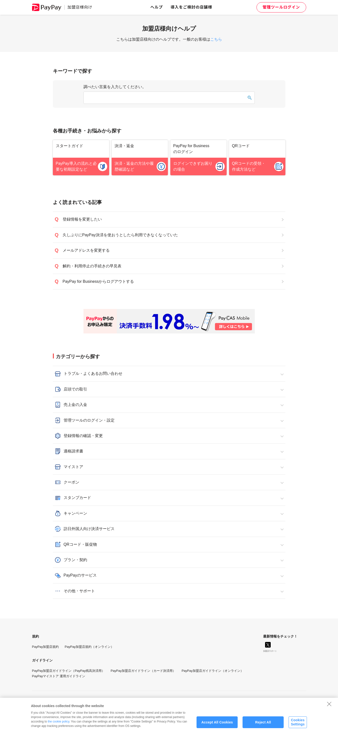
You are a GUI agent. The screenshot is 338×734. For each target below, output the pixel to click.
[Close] (329, 707)
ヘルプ (156, 7)
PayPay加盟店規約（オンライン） (89, 647)
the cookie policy (58, 725)
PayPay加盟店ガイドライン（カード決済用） (143, 671)
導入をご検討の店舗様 (191, 7)
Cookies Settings (297, 726)
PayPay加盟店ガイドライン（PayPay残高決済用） (68, 671)
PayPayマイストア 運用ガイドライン (58, 676)
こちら (216, 39)
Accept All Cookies (217, 726)
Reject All (263, 726)
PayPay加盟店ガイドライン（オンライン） (213, 671)
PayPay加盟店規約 (45, 647)
